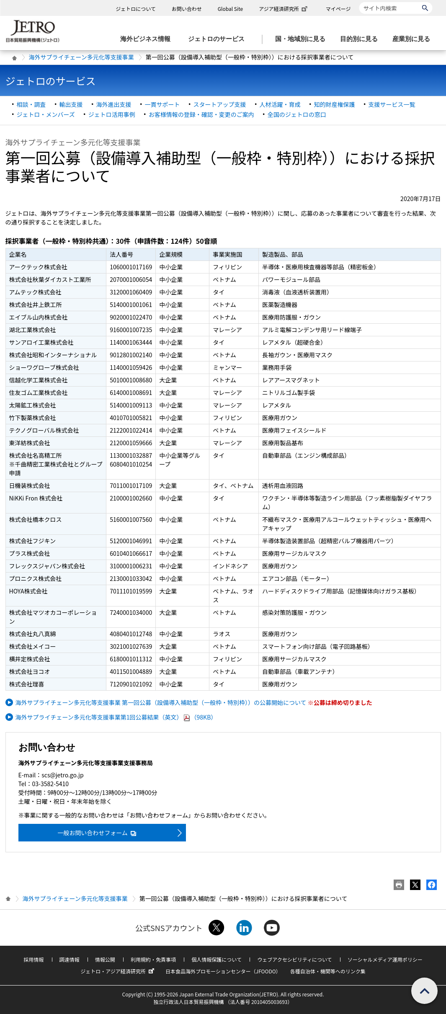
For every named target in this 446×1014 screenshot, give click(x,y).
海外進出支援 (113, 104)
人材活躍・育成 (280, 104)
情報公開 (105, 959)
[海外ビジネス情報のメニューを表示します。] (147, 39)
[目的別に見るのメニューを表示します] (361, 39)
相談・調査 (31, 104)
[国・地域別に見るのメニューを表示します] (302, 39)
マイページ (338, 8)
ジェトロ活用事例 (111, 114)
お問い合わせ (187, 8)
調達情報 (69, 959)
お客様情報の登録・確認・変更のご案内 (201, 114)
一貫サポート (162, 104)
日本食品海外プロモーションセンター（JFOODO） (223, 971)
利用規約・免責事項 (153, 959)
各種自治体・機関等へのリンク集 (328, 971)
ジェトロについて (136, 8)
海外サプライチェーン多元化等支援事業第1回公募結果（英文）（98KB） (116, 717)
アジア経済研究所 (284, 8)
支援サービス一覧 (392, 104)
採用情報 (33, 959)
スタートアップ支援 (219, 104)
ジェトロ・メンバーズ (46, 114)
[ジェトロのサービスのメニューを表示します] (219, 39)
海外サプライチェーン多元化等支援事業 (81, 57)
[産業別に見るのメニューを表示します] (413, 39)
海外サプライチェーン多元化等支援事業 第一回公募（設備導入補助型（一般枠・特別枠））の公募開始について (161, 702)
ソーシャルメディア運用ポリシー (385, 959)
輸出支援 (71, 104)
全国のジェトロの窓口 (297, 114)
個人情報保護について (216, 959)
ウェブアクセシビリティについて (294, 959)
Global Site (230, 8)
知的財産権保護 (334, 104)
